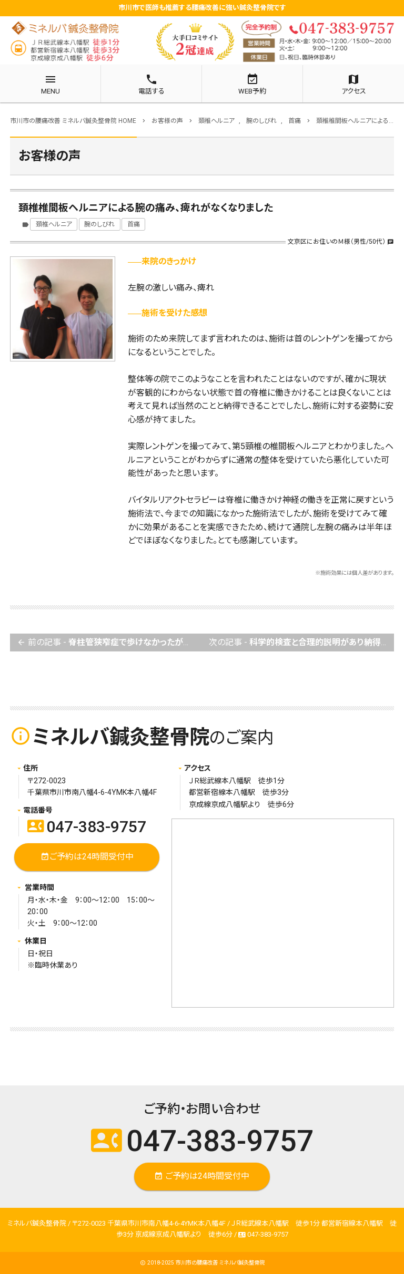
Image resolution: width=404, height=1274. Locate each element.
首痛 (133, 224)
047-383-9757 (86, 826)
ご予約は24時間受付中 (87, 857)
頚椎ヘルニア (54, 224)
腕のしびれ (99, 224)
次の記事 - (301, 643)
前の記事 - (109, 643)
